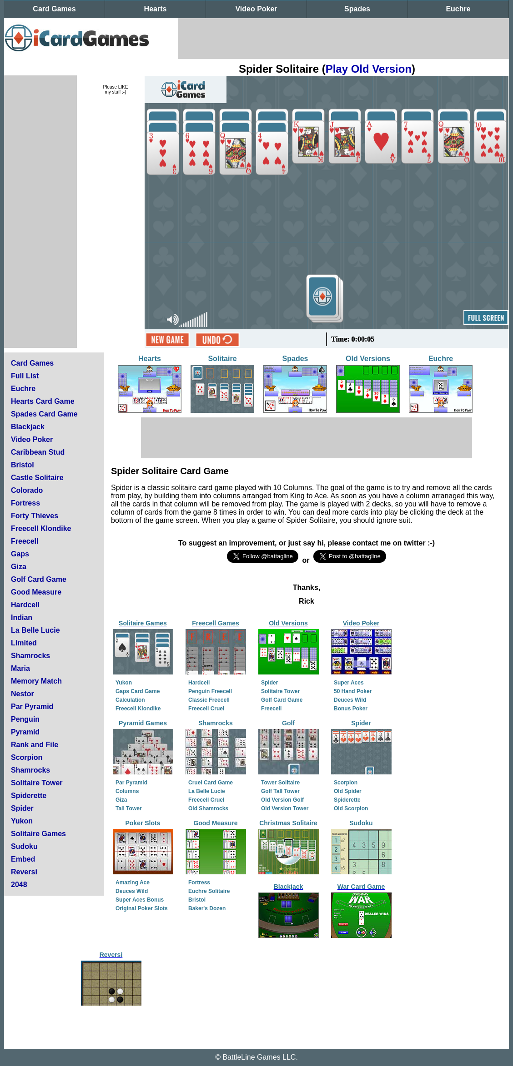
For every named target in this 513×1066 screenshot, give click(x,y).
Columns (127, 791)
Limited (24, 643)
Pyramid (25, 732)
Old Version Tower (284, 808)
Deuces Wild (350, 700)
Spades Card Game (44, 414)
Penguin (25, 719)
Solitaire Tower (37, 783)
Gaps (20, 554)
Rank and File (34, 745)
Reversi (24, 872)
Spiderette (28, 795)
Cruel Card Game (210, 782)
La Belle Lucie (35, 630)
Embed (23, 859)
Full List (25, 376)
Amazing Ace (133, 882)
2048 (19, 884)
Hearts (155, 9)
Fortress (25, 503)
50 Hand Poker (353, 691)
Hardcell (25, 605)
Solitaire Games (38, 834)
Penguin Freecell (210, 691)
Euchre (458, 9)
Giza (18, 566)
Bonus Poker (350, 708)
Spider (22, 808)
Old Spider (348, 791)
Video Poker (256, 9)
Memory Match (36, 681)
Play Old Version (369, 69)
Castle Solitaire (37, 477)
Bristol (22, 465)
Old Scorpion (351, 808)
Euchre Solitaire (209, 891)
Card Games (54, 9)
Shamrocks (30, 655)
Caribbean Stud (38, 452)
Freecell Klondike (41, 528)
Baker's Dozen (207, 908)
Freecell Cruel (206, 708)
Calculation (130, 700)
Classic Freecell (209, 700)
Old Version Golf (282, 800)
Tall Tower (129, 808)
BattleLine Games (251, 1057)
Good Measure (36, 592)
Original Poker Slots (142, 908)
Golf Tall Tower (280, 791)
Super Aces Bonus (140, 900)
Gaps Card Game (138, 691)
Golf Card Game (38, 579)
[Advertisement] (343, 38)
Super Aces (349, 682)
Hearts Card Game (43, 401)
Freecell (24, 541)
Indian (21, 617)
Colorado (27, 490)
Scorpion (26, 757)
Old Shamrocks (208, 808)
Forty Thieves (34, 516)
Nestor (22, 694)
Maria (20, 668)
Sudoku (24, 846)
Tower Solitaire (280, 782)
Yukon (22, 821)
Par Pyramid (32, 706)
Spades (357, 9)
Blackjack (28, 427)
